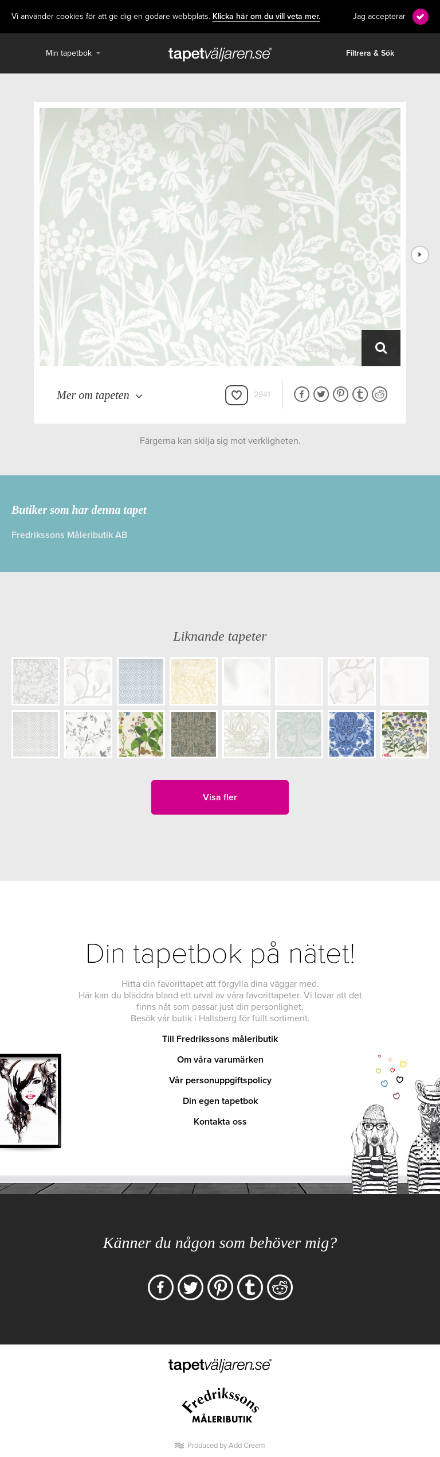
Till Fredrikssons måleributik (220, 1039)
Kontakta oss (220, 1121)
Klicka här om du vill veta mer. (266, 16)
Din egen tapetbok (220, 1101)
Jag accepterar (379, 16)
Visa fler (220, 797)
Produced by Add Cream (226, 1445)
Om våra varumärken (220, 1059)
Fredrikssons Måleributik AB (69, 535)
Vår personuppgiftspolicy (220, 1080)
